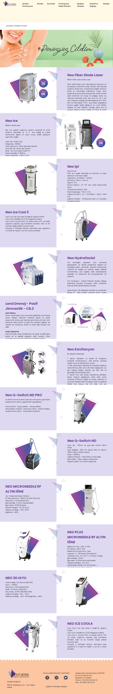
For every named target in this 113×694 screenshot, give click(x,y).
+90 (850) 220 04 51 (87, 682)
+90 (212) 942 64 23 (89, 680)
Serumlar (51, 4)
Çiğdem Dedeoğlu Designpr (56, 686)
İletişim (106, 4)
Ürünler (40, 4)
